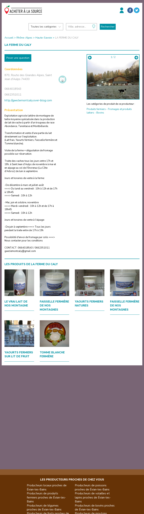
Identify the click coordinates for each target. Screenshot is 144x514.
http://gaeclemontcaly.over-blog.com (28, 100)
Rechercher (108, 26)
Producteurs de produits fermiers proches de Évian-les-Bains (46, 497)
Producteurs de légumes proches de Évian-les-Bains (44, 507)
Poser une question (17, 58)
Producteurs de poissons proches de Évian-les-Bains (92, 487)
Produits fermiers (96, 109)
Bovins (100, 112)
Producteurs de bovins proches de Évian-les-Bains (95, 507)
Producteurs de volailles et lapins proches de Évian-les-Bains (93, 497)
